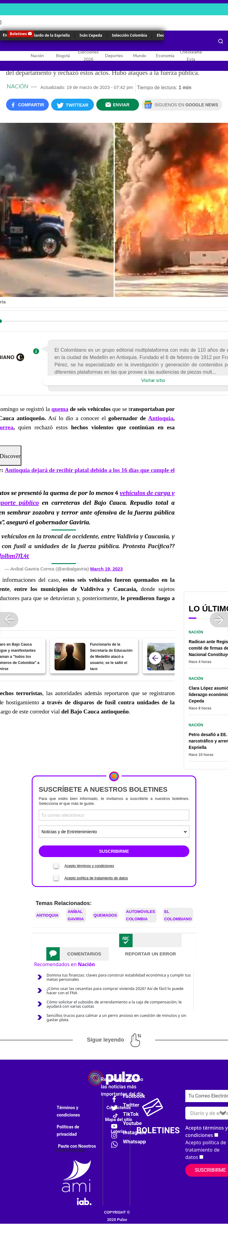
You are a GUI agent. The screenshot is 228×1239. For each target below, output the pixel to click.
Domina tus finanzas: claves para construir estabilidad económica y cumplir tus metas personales (119, 977)
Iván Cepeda (91, 35)
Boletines (18, 33)
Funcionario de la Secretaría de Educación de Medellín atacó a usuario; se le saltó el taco (111, 656)
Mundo (139, 56)
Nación (37, 56)
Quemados (105, 915)
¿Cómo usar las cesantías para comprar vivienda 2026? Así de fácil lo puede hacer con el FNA (115, 990)
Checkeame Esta (191, 55)
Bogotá (63, 56)
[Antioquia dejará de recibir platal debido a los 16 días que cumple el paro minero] (162, 656)
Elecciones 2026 (88, 55)
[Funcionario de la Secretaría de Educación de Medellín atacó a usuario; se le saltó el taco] (70, 656)
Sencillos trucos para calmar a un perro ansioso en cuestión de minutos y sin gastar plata (116, 1017)
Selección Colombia (129, 35)
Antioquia (160, 418)
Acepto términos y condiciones (89, 866)
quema (60, 409)
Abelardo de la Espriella (48, 35)
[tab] (77, 954)
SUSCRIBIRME (114, 851)
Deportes (114, 56)
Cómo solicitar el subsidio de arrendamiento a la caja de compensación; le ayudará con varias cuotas (114, 1004)
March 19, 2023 (106, 568)
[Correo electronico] (114, 815)
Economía (165, 56)
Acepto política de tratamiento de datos (96, 878)
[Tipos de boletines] (114, 831)
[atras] (155, 658)
